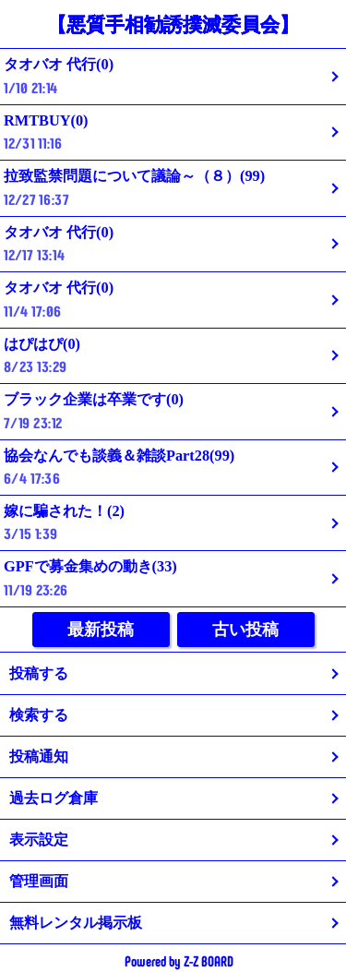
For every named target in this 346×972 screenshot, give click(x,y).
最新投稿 (100, 629)
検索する (38, 715)
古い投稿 (245, 629)
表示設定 (38, 839)
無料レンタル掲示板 (75, 922)
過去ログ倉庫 (53, 798)
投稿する (38, 673)
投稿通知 (38, 756)
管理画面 (38, 881)
